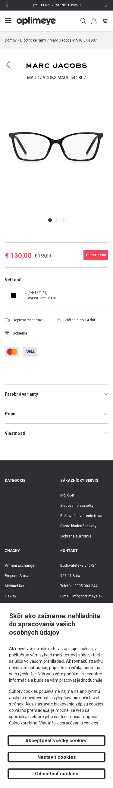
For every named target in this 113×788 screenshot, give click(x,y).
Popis (56, 413)
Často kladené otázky (78, 526)
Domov (11, 40)
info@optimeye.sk (87, 596)
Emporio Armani (18, 576)
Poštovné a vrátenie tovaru (82, 516)
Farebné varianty (56, 394)
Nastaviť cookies (56, 757)
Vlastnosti (56, 433)
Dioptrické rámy (33, 40)
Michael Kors (16, 586)
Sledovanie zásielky (76, 505)
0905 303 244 (85, 586)
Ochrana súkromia (75, 536)
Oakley (10, 596)
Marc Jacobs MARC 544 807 (73, 40)
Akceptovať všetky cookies (56, 740)
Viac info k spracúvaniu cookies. (69, 723)
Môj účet (67, 495)
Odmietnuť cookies (56, 774)
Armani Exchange (19, 565)
